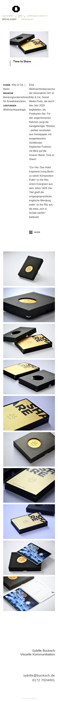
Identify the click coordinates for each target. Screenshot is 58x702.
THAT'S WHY (7, 16)
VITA (20, 16)
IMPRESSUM (27, 19)
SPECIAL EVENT (9, 19)
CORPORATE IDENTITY (37, 16)
